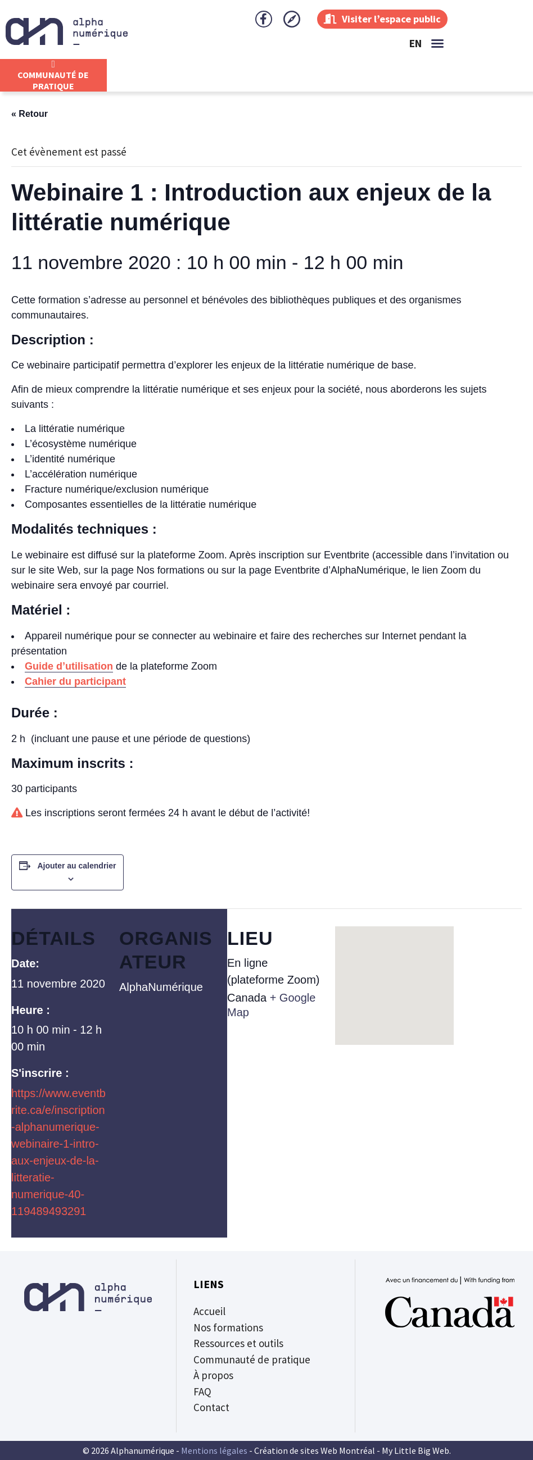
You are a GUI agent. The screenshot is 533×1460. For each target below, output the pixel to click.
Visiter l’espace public (382, 18)
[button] (437, 43)
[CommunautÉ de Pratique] (53, 64)
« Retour (29, 114)
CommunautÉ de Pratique (53, 80)
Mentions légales (214, 1450)
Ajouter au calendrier (76, 865)
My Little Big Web (415, 1450)
